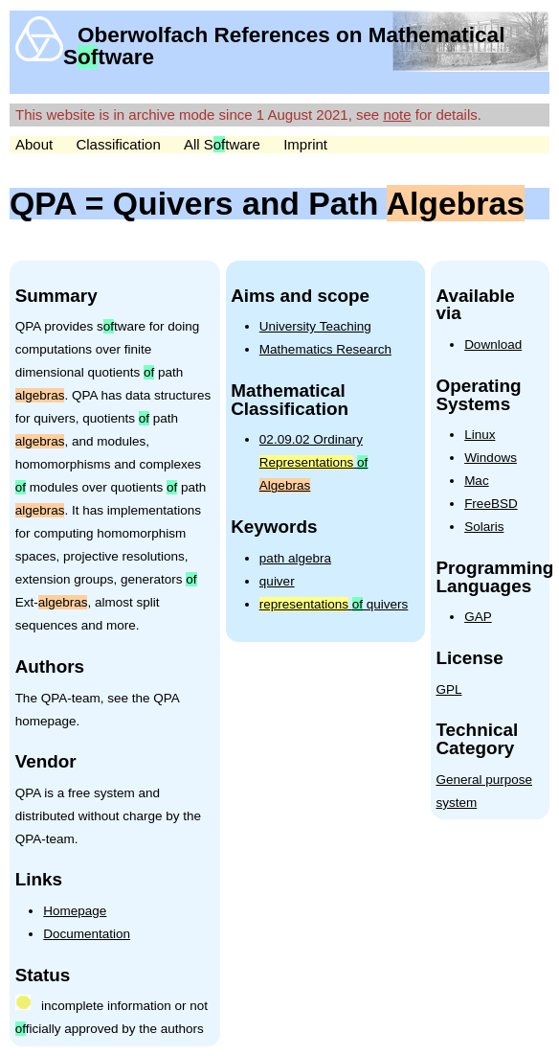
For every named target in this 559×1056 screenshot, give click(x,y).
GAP (478, 616)
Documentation (86, 934)
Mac (476, 480)
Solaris (483, 526)
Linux (479, 434)
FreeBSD (491, 503)
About (34, 144)
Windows (490, 457)
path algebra (295, 558)
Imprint (305, 144)
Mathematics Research (325, 349)
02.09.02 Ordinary (313, 462)
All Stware (222, 144)
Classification (118, 144)
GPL (448, 689)
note (397, 114)
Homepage (74, 911)
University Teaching (315, 326)
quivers (333, 604)
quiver (277, 581)
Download (493, 344)
